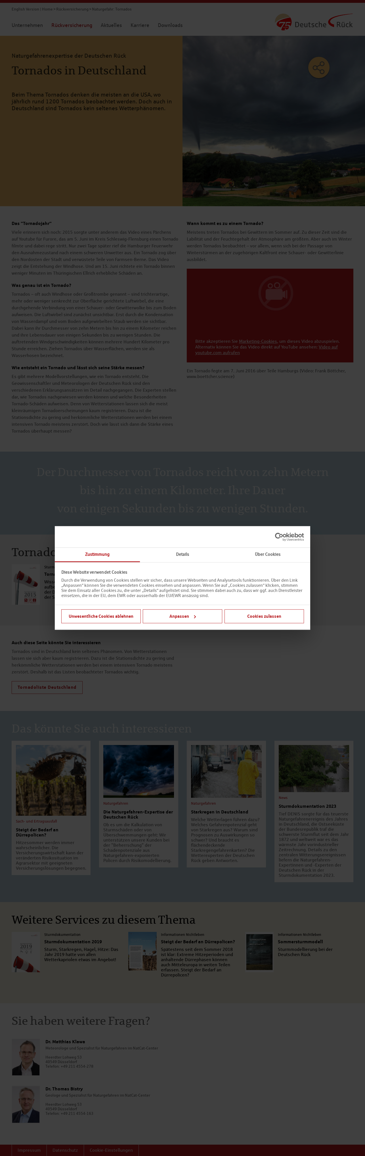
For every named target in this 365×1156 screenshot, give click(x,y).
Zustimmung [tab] (97, 554)
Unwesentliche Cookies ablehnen (101, 616)
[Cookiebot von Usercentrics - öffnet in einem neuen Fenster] (279, 537)
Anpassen (182, 616)
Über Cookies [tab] (267, 554)
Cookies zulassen (264, 616)
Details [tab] (182, 554)
